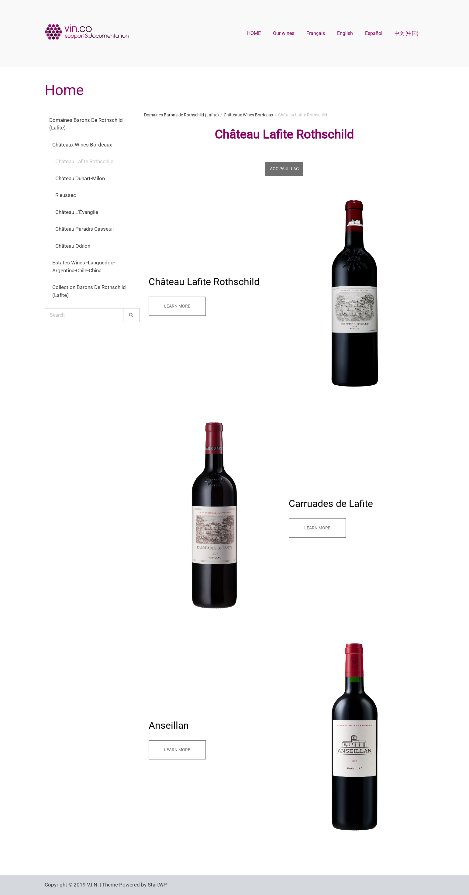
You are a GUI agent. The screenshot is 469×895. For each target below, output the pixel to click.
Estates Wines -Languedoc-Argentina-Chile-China (83, 267)
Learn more (177, 306)
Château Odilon (72, 246)
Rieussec (65, 195)
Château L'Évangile (76, 212)
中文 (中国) (407, 33)
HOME (254, 33)
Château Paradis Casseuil (84, 229)
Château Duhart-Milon (80, 178)
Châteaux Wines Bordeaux (82, 145)
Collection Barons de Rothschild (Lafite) (89, 291)
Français (315, 33)
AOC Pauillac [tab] (284, 168)
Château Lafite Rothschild (84, 161)
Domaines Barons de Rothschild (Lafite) (86, 124)
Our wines (283, 33)
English (345, 33)
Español (373, 33)
